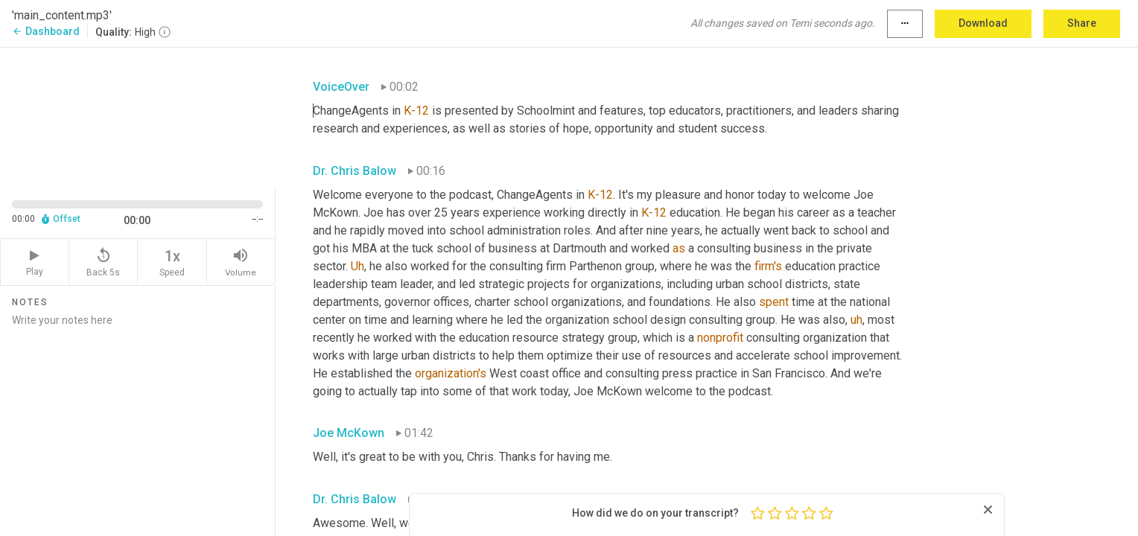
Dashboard (46, 31)
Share (1081, 23)
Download (983, 23)
